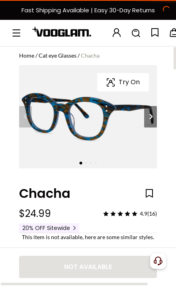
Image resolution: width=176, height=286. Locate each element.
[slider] (120, 110)
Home (26, 55)
